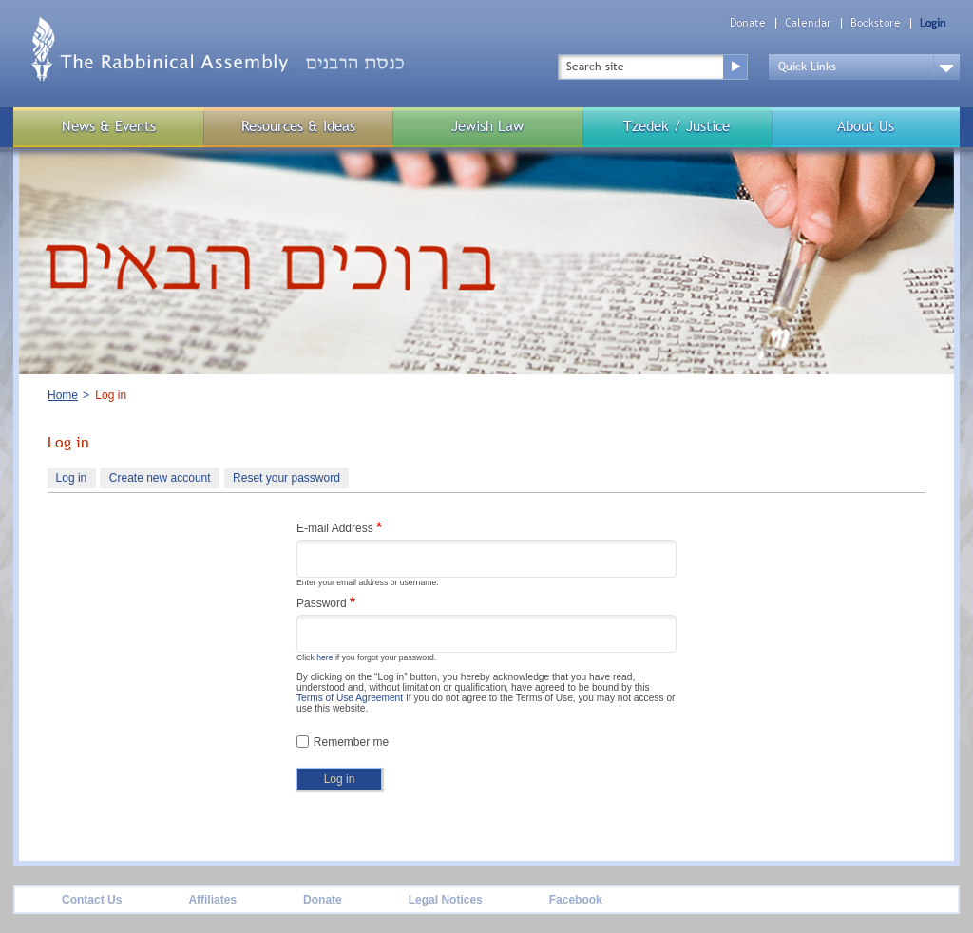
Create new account (160, 478)
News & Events (109, 126)
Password (321, 603)
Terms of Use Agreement (349, 698)
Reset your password (286, 478)
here (324, 657)
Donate (748, 23)
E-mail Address (334, 528)
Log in (76, 479)
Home (63, 395)
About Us (865, 126)
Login (933, 23)
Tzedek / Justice (676, 126)
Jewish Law (487, 126)
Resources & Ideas (298, 126)
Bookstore (875, 23)
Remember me (351, 742)
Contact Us (92, 899)
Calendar (808, 23)
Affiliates (212, 899)
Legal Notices (446, 899)
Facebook (575, 899)
